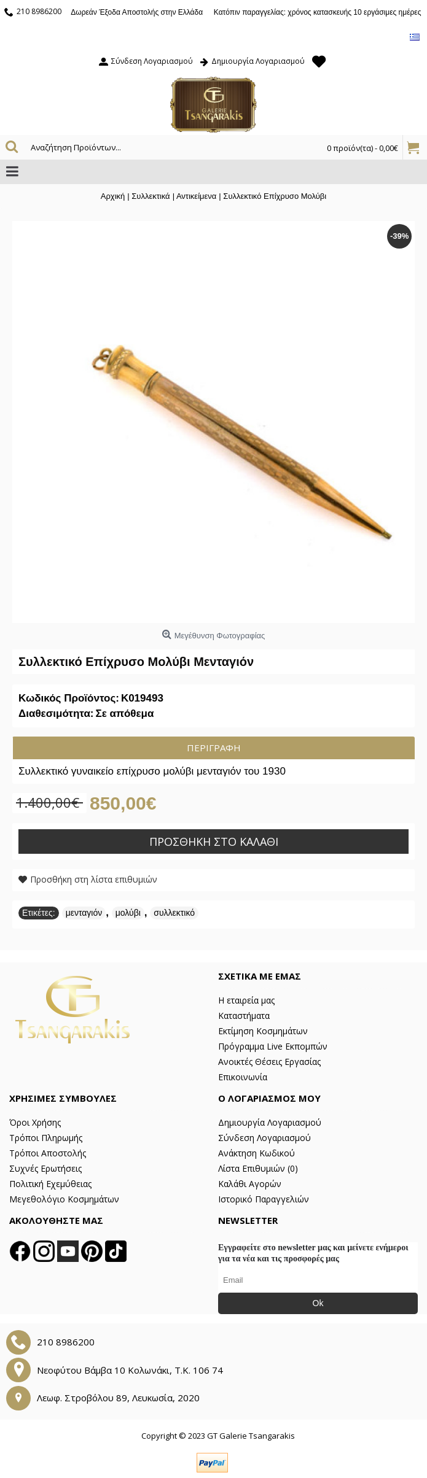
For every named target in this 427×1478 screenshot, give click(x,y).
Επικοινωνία (242, 1077)
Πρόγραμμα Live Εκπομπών (272, 1046)
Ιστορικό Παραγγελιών (263, 1199)
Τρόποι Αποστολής (47, 1153)
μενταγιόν (84, 913)
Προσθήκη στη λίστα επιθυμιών (93, 879)
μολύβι (128, 913)
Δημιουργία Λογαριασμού (269, 1122)
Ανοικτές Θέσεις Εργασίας (269, 1061)
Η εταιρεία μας (246, 1000)
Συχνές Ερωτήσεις (45, 1168)
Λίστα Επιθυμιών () (258, 1168)
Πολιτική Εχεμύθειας (50, 1184)
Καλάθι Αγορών (249, 1184)
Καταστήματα (244, 1015)
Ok (318, 1303)
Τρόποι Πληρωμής (45, 1137)
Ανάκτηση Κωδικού (256, 1153)
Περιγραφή (214, 747)
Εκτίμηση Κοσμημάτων (263, 1031)
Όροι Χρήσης (35, 1122)
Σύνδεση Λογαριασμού (264, 1137)
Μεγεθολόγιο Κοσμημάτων (64, 1199)
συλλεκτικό (174, 913)
